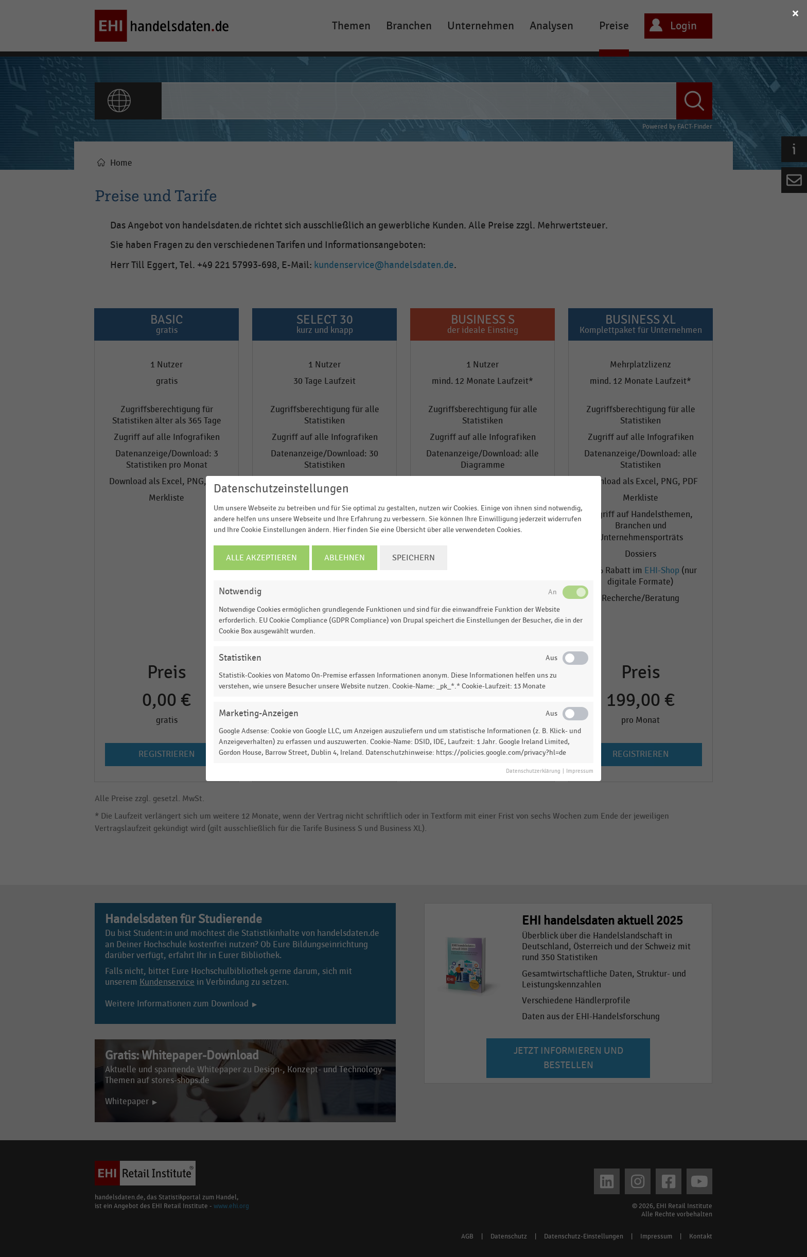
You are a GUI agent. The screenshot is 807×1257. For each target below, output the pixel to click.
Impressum (579, 771)
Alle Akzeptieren (261, 557)
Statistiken (240, 657)
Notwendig (240, 591)
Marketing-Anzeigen (259, 713)
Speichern (413, 557)
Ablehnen (344, 557)
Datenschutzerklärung (533, 771)
